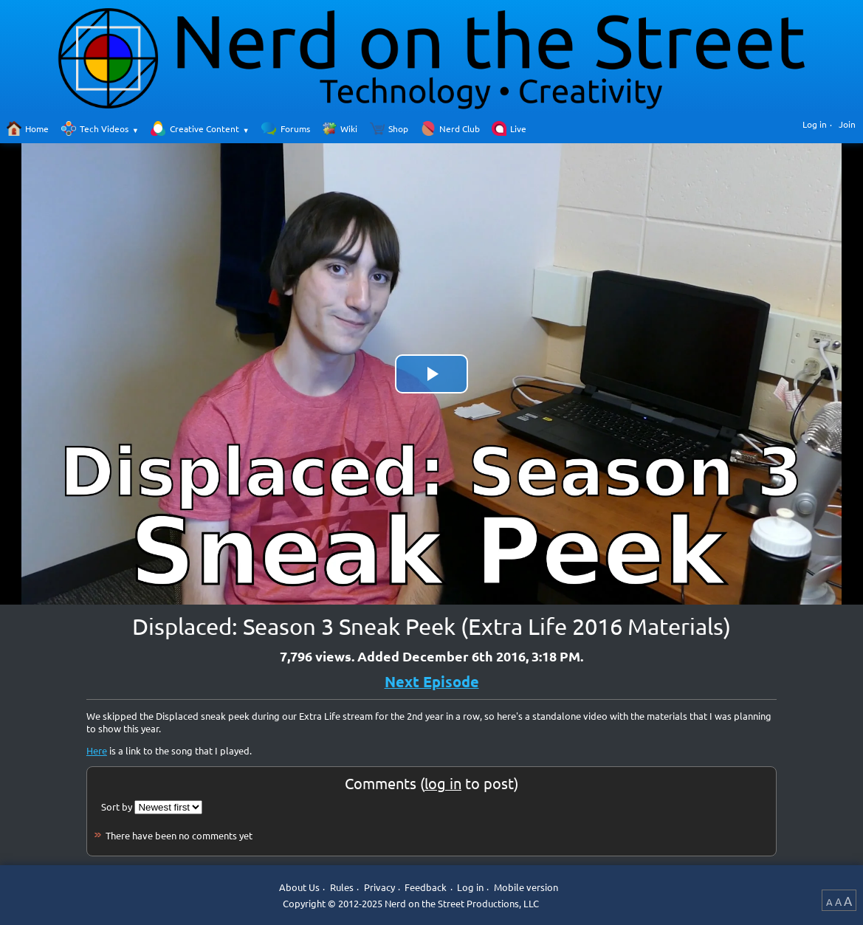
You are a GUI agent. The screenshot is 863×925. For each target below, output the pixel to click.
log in (442, 783)
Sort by (116, 806)
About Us (299, 887)
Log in (814, 124)
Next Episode (432, 681)
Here (96, 750)
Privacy (379, 887)
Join (847, 124)
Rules (342, 887)
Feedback (426, 887)
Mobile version (526, 887)
